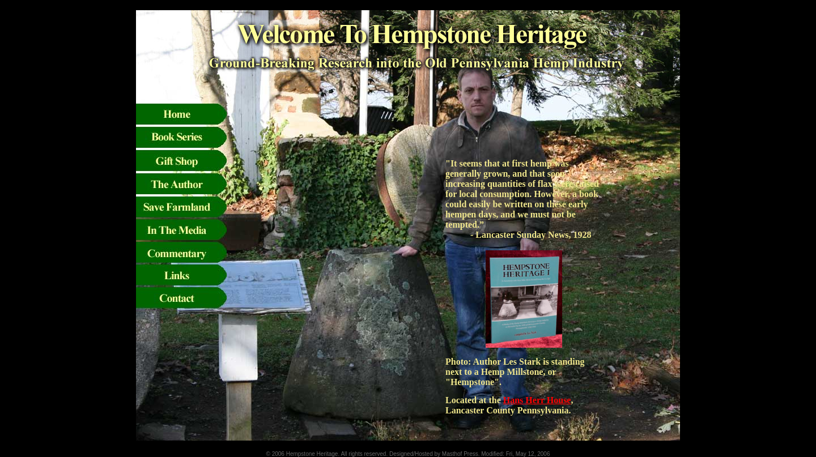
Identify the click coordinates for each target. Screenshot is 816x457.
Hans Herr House (537, 400)
